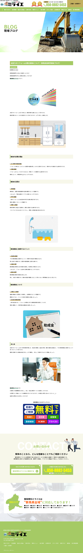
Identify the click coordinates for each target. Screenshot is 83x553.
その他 (16, 69)
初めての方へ (7, 9)
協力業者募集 (76, 9)
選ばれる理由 (21, 9)
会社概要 (14, 9)
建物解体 (12, 69)
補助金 (70, 9)
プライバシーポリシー (9, 550)
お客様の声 (57, 9)
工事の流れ (28, 9)
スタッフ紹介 (49, 9)
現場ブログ (64, 9)
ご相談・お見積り (8, 545)
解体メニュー (36, 9)
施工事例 (43, 9)
